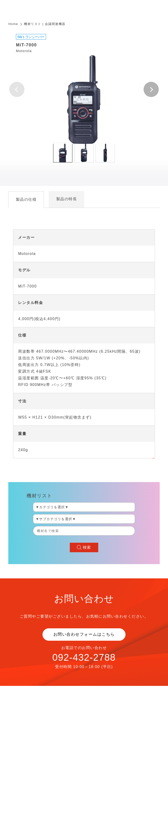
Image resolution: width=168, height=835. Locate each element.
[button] (151, 89)
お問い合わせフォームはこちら (84, 634)
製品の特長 (66, 199)
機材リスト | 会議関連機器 (44, 24)
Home (13, 24)
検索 (87, 547)
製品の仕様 (26, 199)
